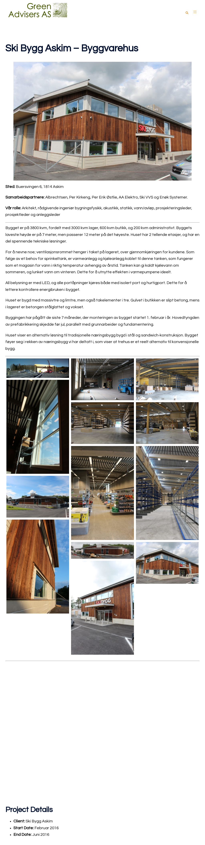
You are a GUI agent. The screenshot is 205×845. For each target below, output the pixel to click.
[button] (186, 12)
